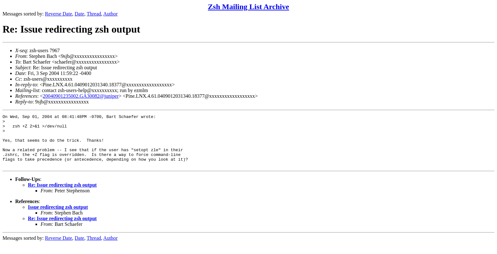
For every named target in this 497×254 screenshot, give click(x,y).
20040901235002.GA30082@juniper (81, 96)
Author (110, 13)
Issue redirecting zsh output (58, 217)
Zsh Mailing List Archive (248, 7)
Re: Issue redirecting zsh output (62, 195)
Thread (94, 13)
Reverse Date (58, 13)
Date (79, 13)
